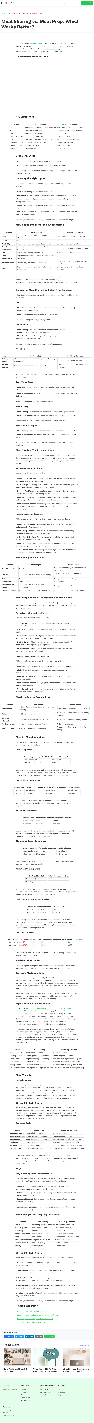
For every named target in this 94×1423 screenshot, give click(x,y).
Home (3, 13)
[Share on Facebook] (9, 1336)
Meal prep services (51, 49)
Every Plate (30, 1008)
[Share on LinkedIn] (32, 1336)
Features (23, 1392)
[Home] (7, 3)
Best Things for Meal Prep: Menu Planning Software (37, 1315)
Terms (23, 1395)
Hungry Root (41, 1008)
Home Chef (71, 1008)
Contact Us (61, 1392)
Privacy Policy (25, 1398)
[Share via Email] (43, 1336)
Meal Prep (66, 124)
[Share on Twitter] (21, 1336)
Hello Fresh (51, 1008)
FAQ (59, 1389)
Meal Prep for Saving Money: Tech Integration (35, 1311)
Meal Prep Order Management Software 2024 (35, 1319)
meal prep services (37, 43)
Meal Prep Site (44, 1389)
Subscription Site (44, 1392)
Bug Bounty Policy (26, 1401)
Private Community (8, 1415)
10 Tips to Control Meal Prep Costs (31, 1322)
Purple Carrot (30, 1011)
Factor (18, 1011)
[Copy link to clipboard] (55, 1336)
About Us (24, 1389)
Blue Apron (61, 1008)
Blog (8, 13)
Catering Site (43, 1395)
